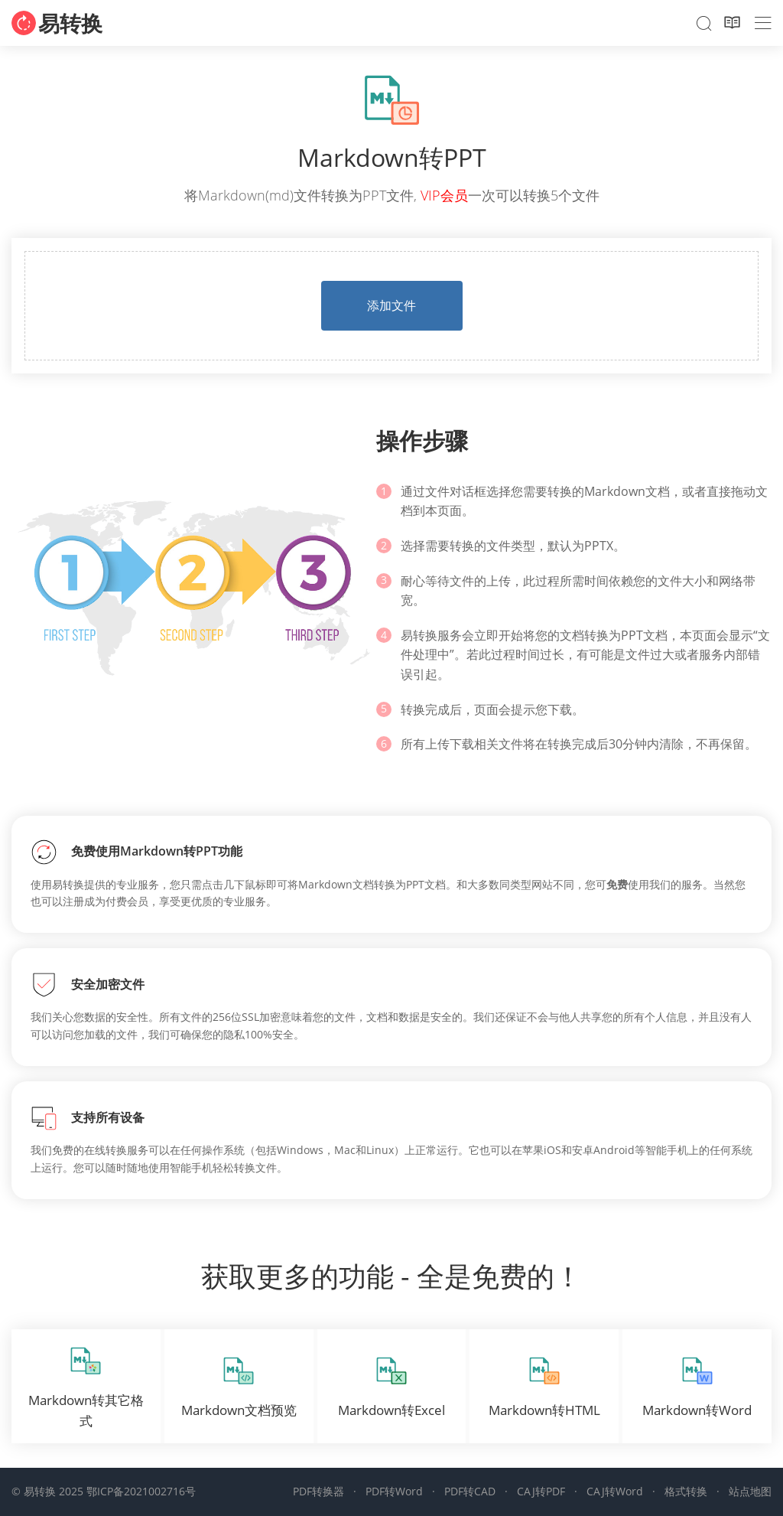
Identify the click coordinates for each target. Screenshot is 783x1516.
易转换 (70, 22)
